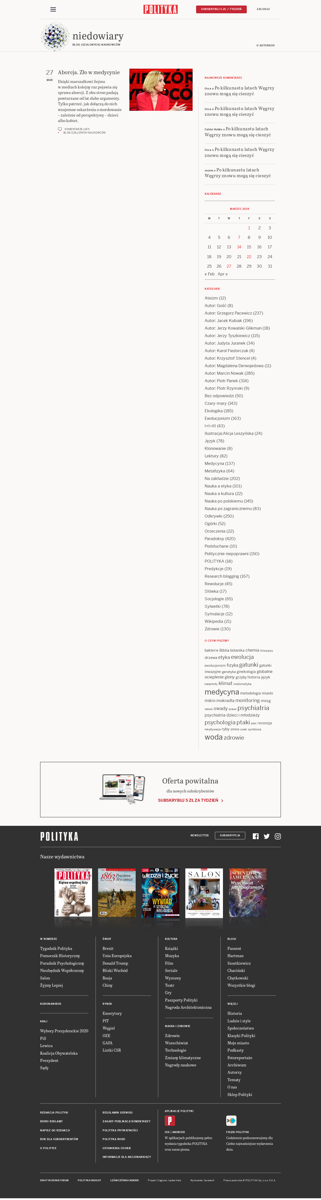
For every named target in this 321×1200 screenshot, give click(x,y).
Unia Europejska (117, 956)
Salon (45, 978)
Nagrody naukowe (180, 1065)
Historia (234, 1014)
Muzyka (172, 956)
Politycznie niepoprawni (227, 554)
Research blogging (222, 576)
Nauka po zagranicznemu (228, 509)
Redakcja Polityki (54, 1113)
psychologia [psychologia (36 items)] (220, 722)
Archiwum (236, 1065)
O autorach (266, 45)
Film (169, 963)
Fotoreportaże (239, 1058)
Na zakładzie (217, 478)
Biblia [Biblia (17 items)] (224, 650)
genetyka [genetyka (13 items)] (229, 672)
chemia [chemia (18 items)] (252, 650)
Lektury (212, 456)
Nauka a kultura (219, 493)
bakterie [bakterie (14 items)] (211, 650)
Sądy (44, 1068)
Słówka (211, 591)
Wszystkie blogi (241, 985)
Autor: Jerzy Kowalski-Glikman (233, 328)
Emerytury (112, 1014)
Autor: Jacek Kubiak (223, 321)
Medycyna (214, 463)
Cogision (162, 1180)
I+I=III (210, 426)
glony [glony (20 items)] (230, 677)
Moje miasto (238, 1043)
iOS (167, 1132)
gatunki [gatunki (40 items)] (248, 665)
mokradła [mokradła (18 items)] (225, 701)
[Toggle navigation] (53, 9)
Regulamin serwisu (118, 1113)
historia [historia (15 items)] (254, 677)
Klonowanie (215, 448)
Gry (168, 993)
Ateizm (211, 298)
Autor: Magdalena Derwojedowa (234, 366)
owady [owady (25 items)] (221, 709)
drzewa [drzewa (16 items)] (211, 658)
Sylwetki (213, 606)
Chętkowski (237, 978)
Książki (171, 948)
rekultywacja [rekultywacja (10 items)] (213, 729)
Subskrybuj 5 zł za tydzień (188, 801)
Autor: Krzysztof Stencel (227, 358)
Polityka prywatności (120, 1130)
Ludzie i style (239, 1021)
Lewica (46, 1046)
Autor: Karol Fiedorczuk (226, 351)
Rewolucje (214, 584)
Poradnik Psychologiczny (62, 963)
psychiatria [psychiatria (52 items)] (253, 708)
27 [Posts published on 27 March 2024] (229, 266)
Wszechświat (176, 1043)
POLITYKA (214, 561)
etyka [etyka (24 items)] (224, 658)
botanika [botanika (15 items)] (237, 650)
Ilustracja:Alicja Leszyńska (229, 433)
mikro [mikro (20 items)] (210, 701)
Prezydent (49, 1060)
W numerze (48, 939)
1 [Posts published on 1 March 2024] (249, 228)
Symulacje (214, 614)
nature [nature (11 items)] (209, 709)
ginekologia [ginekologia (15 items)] (246, 672)
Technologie (175, 1050)
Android (178, 1132)
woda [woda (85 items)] (214, 737)
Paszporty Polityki (181, 1000)
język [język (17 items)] (265, 677)
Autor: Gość (215, 306)
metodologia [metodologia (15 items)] (250, 693)
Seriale (171, 970)
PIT (106, 1021)
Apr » (223, 274)
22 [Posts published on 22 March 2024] (249, 257)
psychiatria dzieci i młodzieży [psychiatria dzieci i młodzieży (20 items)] (232, 715)
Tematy (233, 1080)
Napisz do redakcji (55, 1130)
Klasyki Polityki (241, 1036)
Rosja (107, 978)
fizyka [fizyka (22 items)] (232, 665)
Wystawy (173, 978)
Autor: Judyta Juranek (225, 343)
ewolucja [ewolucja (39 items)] (242, 657)
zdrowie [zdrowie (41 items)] (234, 737)
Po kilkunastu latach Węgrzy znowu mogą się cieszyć (239, 91)
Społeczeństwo (240, 1028)
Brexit (108, 948)
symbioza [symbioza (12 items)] (254, 730)
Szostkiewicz (239, 963)
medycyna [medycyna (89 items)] (222, 692)
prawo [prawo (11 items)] (232, 709)
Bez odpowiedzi (219, 396)
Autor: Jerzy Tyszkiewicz (227, 336)
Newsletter (200, 835)
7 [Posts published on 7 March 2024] (239, 237)
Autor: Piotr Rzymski (224, 388)
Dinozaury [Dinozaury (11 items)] (266, 651)
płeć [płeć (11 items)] (254, 723)
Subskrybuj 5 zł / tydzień (221, 9)
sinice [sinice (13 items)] (234, 729)
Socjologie (214, 599)
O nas (232, 1087)
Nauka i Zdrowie (177, 1026)
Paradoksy (214, 539)
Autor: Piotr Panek (221, 381)
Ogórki (211, 524)
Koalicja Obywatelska (59, 1053)
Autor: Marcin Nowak (224, 373)
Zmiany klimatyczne (183, 1058)
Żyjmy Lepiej (51, 985)
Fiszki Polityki (237, 1132)
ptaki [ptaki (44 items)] (243, 722)
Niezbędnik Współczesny (62, 970)
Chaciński (236, 970)
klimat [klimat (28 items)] (225, 683)
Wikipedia (214, 621)
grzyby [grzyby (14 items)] (241, 677)
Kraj (43, 1022)
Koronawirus (50, 1004)
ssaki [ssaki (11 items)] (243, 729)
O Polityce (48, 1148)
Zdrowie (212, 629)
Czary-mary (216, 403)
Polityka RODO (114, 1139)
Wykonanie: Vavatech (202, 1180)
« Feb (210, 274)
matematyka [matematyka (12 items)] (242, 684)
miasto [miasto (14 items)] (267, 693)
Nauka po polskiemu (224, 501)
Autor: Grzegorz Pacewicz (228, 313)
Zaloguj (263, 9)
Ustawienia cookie (117, 1148)
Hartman (235, 956)
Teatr (169, 985)
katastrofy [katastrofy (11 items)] (211, 684)
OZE (106, 1036)
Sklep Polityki (239, 1094)
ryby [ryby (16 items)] (225, 729)
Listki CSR (112, 1050)
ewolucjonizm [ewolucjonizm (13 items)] (215, 666)
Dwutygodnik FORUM (54, 1180)
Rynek (107, 1004)
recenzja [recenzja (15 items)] (265, 723)
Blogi (231, 939)
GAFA (108, 1043)
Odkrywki (213, 516)
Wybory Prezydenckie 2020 (64, 1031)
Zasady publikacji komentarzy (126, 1122)
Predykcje (214, 569)
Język (210, 441)
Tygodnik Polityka (56, 948)
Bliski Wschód (115, 970)
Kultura (171, 939)
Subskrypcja (230, 835)
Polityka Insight (89, 1180)
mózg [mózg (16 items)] (266, 700)
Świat (107, 939)
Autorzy (234, 1072)
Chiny (108, 985)
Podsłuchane (216, 546)
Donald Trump (115, 963)
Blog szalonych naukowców (84, 133)
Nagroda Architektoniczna (188, 1007)
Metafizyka (215, 471)
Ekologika (214, 411)
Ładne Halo (175, 1180)
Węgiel (109, 1028)
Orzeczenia (215, 531)
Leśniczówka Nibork (124, 1180)
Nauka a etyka (218, 486)
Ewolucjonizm (217, 418)
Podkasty (235, 1050)
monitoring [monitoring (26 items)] (247, 701)
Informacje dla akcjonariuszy (127, 1157)
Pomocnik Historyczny (60, 956)
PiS (43, 1038)
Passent (234, 948)
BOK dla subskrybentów (59, 1139)
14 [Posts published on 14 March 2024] (239, 247)
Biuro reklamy (51, 1122)
